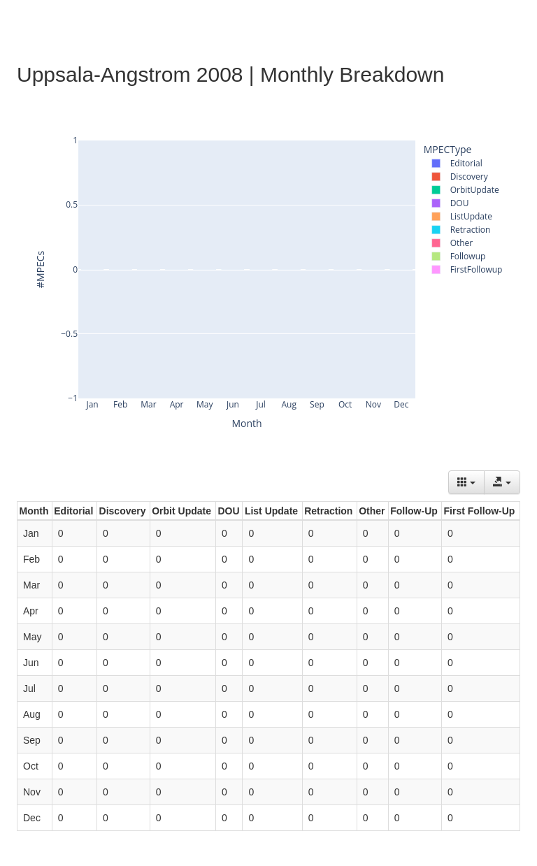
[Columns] (466, 482)
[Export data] (502, 482)
